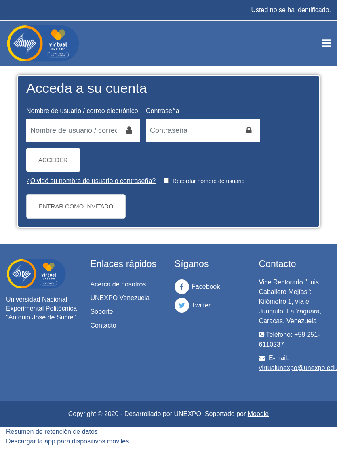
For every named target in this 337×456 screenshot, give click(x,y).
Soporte (102, 311)
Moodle (258, 413)
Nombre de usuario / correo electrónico (82, 110)
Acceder (53, 160)
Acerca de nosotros (118, 284)
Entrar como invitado (76, 206)
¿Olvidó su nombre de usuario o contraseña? (91, 180)
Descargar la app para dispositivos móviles (67, 441)
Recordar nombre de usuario (208, 181)
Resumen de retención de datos (52, 431)
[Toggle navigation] (326, 43)
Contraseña (162, 110)
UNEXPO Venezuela (120, 297)
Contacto (103, 325)
